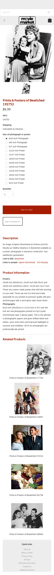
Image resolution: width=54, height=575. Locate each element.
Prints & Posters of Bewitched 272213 (26, 456)
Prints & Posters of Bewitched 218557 (26, 417)
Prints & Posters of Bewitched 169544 (26, 534)
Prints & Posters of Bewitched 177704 (26, 378)
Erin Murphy (42, 262)
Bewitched (19, 259)
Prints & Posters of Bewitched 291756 (26, 495)
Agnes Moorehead (27, 262)
